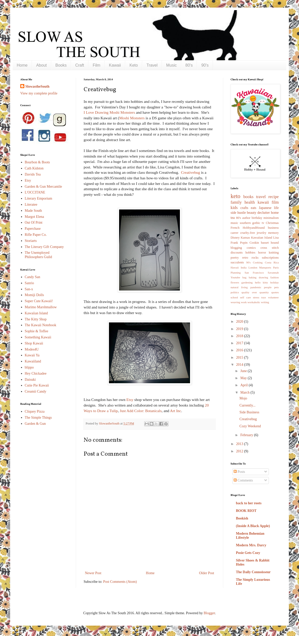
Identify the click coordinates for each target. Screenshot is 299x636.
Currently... (247, 405)
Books (61, 65)
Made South (33, 211)
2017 (240, 343)
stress (256, 297)
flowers (235, 282)
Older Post (206, 573)
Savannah (273, 272)
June (244, 371)
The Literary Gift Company (44, 247)
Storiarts (31, 241)
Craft (79, 65)
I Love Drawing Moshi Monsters (109, 112)
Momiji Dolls (34, 295)
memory (273, 233)
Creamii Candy (35, 391)
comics (251, 247)
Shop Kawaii (34, 343)
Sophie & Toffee (36, 331)
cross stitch (269, 247)
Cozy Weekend (250, 426)
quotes (275, 292)
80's (189, 65)
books (248, 196)
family (236, 202)
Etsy (129, 399)
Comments (243, 480)
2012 (240, 451)
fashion (274, 277)
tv (263, 223)
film (275, 202)
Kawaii (115, 65)
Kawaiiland (33, 361)
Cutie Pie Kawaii (37, 385)
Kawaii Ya (32, 355)
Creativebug (190, 172)
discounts (237, 252)
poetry (235, 257)
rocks (255, 257)
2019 (240, 329)
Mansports (265, 267)
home (275, 213)
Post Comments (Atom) (120, 582)
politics (235, 292)
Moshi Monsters (131, 118)
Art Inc (175, 411)
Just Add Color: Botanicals (140, 411)
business (273, 227)
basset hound (270, 242)
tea (233, 218)
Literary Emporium (38, 198)
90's (205, 65)
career (234, 233)
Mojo (243, 398)
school (234, 297)
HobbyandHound (254, 227)
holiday (274, 282)
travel (261, 196)
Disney (235, 237)
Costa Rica (272, 262)
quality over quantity (255, 292)
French (235, 227)
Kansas (245, 237)
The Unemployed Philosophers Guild (38, 255)
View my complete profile (39, 93)
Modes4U (32, 349)
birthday (257, 218)
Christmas (272, 223)
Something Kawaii (38, 337)
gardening (247, 282)
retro (245, 257)
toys (263, 297)
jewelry (261, 233)
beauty (251, 213)
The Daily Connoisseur (253, 572)
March (245, 392)
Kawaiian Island (36, 313)
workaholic (254, 302)
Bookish (242, 518)
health (250, 202)
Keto (133, 65)
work (244, 302)
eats (253, 208)
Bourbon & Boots (37, 162)
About (41, 65)
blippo (29, 367)
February (247, 435)
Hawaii (235, 267)
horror (262, 252)
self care (245, 297)
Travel (152, 65)
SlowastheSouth (37, 86)
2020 (240, 321)
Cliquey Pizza (35, 411)
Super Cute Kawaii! (39, 301)
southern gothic (250, 223)
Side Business (249, 412)
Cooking (258, 262)
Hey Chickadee (36, 373)
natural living (239, 287)
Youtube (235, 277)
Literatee (31, 204)
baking (252, 277)
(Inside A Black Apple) (253, 526)
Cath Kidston (34, 168)
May (244, 378)
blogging (236, 247)
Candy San (32, 277)
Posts (239, 472)
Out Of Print (34, 222)
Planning (236, 272)
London (252, 267)
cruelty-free (247, 233)
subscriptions (270, 257)
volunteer (273, 297)
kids (234, 207)
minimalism (271, 218)
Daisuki (30, 379)
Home (22, 65)
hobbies (250, 252)
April (244, 385)
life (276, 208)
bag (244, 277)
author (246, 218)
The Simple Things (38, 417)
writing (265, 302)
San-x (29, 289)
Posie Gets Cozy (248, 553)
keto (235, 196)
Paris (276, 267)
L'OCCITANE (35, 192)
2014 (240, 365)
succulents (237, 262)
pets (276, 287)
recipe (273, 196)
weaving (235, 302)
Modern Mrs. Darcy (251, 545)
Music (171, 65)
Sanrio (29, 283)
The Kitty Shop (36, 319)
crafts (244, 208)
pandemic (255, 287)
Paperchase (33, 228)
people (268, 287)
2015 (240, 357)
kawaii (263, 202)
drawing (263, 277)
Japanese (265, 208)
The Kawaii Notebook (40, 325)
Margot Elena (34, 217)
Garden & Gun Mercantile (43, 186)
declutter (263, 213)
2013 (240, 444)
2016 (240, 350)
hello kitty (261, 282)
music (234, 223)
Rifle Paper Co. (36, 235)
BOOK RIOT (246, 511)
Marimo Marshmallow (41, 307)
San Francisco (254, 272)
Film (96, 65)
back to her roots (248, 503)
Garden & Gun (35, 424)
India (244, 267)
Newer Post (93, 573)
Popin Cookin (249, 242)
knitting (274, 252)
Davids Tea (33, 174)
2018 (240, 336)
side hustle (238, 213)
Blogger (209, 613)
